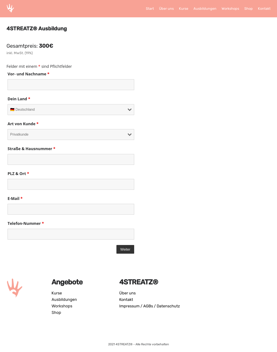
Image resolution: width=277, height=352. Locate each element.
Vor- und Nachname (28, 73)
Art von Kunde (23, 123)
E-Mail (15, 198)
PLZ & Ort (18, 173)
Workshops (62, 306)
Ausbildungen (64, 299)
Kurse (57, 293)
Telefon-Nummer (26, 223)
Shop (56, 312)
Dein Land (19, 98)
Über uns (127, 293)
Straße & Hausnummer (31, 148)
